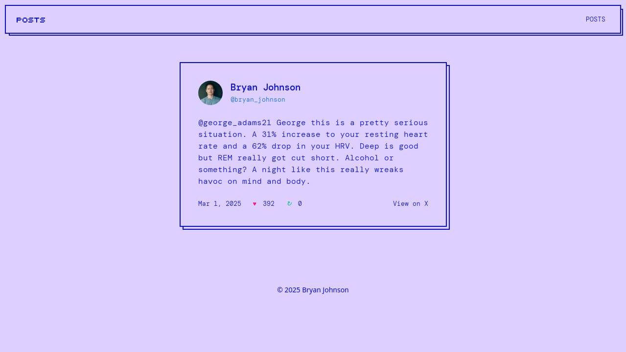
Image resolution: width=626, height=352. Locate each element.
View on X (410, 203)
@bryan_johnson (258, 99)
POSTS (31, 20)
